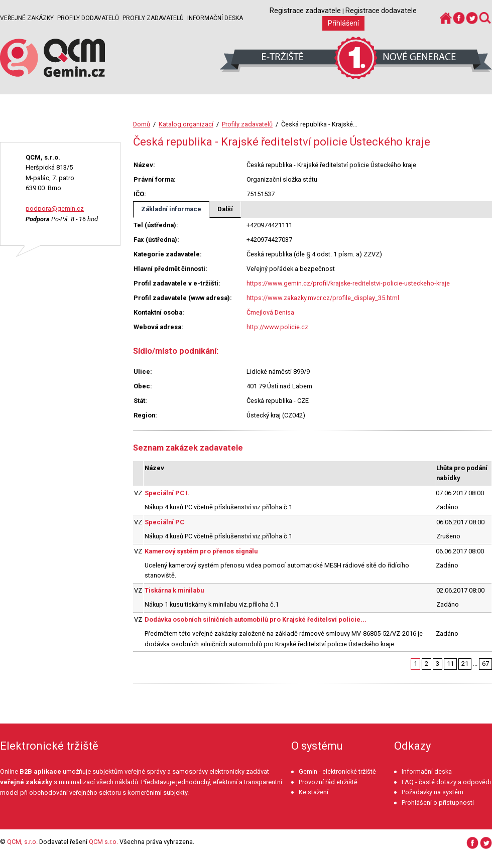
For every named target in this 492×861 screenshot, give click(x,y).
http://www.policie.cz (277, 327)
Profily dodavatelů (88, 18)
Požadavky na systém (432, 792)
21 (464, 663)
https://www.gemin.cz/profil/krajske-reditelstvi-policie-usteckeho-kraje (348, 283)
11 (450, 663)
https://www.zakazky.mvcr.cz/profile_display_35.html (323, 298)
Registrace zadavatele (305, 11)
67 (485, 663)
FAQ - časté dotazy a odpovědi (446, 782)
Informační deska (215, 18)
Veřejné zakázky (27, 18)
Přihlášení (343, 23)
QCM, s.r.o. (22, 841)
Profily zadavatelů (153, 18)
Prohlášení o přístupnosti (438, 802)
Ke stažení (313, 792)
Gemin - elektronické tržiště (337, 771)
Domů (141, 124)
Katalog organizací (186, 124)
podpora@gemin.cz (55, 208)
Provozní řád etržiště (328, 782)
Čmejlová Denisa (270, 312)
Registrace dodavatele (381, 11)
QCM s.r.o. (103, 841)
